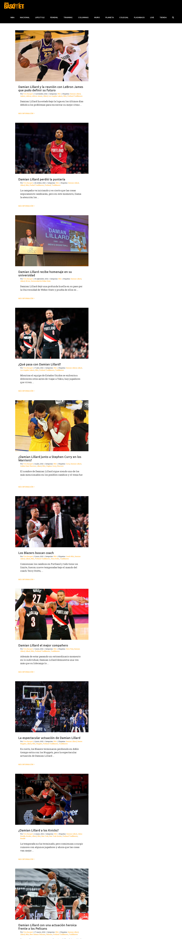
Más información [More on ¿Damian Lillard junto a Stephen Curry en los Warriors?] (25, 487)
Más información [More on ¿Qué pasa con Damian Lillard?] (25, 391)
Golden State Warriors (28, 466)
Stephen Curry (51, 466)
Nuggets (39, 744)
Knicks (28, 836)
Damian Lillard (75, 94)
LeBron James (37, 96)
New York (44, 836)
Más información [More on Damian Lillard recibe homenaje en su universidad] (25, 298)
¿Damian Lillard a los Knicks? (38, 830)
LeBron (28, 96)
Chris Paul (69, 649)
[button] (173, 17)
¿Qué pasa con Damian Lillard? (39, 364)
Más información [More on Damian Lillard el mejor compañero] (25, 672)
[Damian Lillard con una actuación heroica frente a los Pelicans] (51, 894)
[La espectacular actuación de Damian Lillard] (51, 706)
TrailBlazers (56, 185)
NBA (59, 94)
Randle (22, 838)
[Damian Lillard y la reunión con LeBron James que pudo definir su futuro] (51, 55)
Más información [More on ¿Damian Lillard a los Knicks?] (25, 859)
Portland (48, 185)
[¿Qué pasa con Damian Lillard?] (51, 333)
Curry (68, 464)
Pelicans (49, 934)
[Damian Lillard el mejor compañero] (51, 614)
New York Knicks (55, 836)
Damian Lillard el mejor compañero (43, 645)
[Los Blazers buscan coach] (51, 521)
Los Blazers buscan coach (36, 553)
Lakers (22, 96)
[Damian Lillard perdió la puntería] (51, 148)
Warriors (60, 466)
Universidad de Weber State (41, 281)
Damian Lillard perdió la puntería (41, 179)
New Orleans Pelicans (37, 934)
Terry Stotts (55, 559)
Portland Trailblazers (75, 96)
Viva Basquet (28, 94)
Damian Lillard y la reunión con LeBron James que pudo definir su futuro (50, 88)
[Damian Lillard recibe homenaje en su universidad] (51, 240)
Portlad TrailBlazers (37, 185)
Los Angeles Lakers (55, 96)
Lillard (45, 96)
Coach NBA (70, 556)
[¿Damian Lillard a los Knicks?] (51, 799)
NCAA (28, 281)
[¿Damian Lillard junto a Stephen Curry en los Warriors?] (51, 425)
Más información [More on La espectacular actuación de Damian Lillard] (25, 764)
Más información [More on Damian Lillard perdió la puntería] (25, 206)
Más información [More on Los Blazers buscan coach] (25, 579)
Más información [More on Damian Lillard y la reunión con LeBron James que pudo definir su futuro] (25, 113)
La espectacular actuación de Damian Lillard (49, 738)
